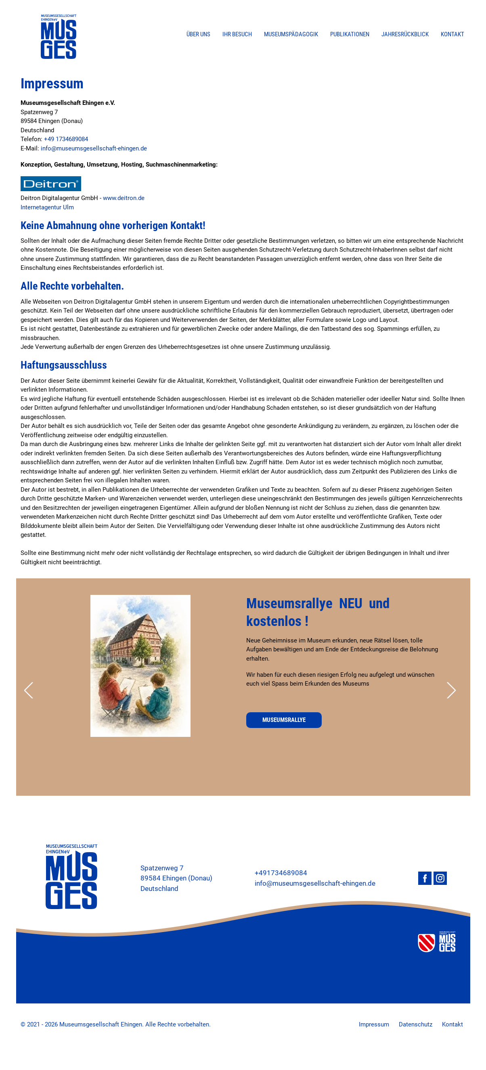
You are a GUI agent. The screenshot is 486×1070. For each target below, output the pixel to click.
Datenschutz (415, 1024)
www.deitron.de (124, 198)
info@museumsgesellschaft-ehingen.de (94, 148)
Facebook (425, 878)
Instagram (440, 878)
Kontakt (452, 1024)
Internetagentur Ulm (47, 207)
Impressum (374, 1024)
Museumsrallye (284, 720)
